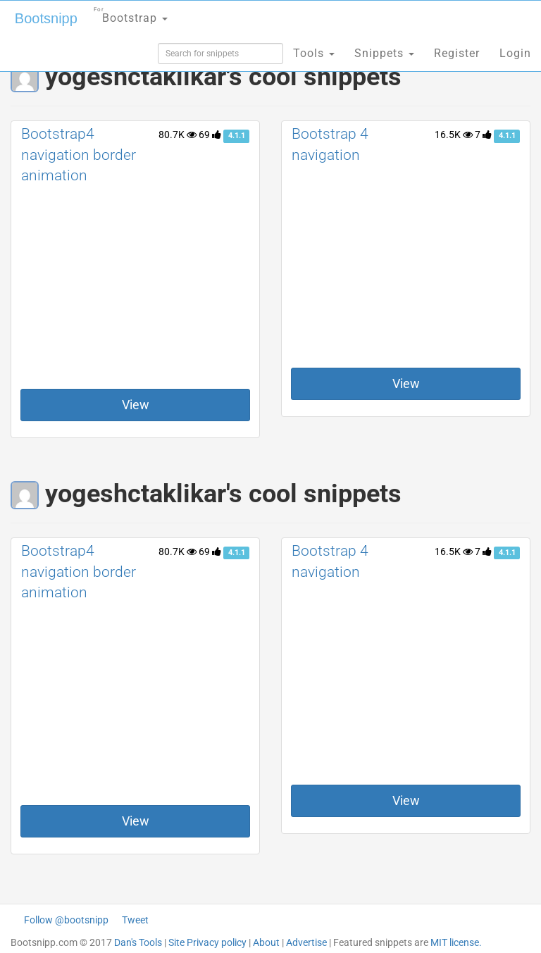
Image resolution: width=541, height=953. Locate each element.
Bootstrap (131, 14)
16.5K (454, 134)
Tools (314, 53)
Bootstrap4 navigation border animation (78, 154)
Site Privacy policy (207, 942)
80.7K (177, 134)
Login (515, 53)
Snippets (384, 53)
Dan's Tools (138, 942)
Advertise (306, 942)
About (266, 942)
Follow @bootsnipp (66, 920)
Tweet (135, 920)
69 (210, 134)
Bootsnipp (46, 18)
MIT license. (456, 942)
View (135, 404)
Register (457, 53)
